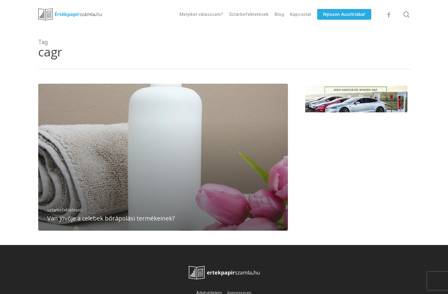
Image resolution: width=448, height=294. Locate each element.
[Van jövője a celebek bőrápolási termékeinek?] (163, 157)
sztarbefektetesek (64, 210)
